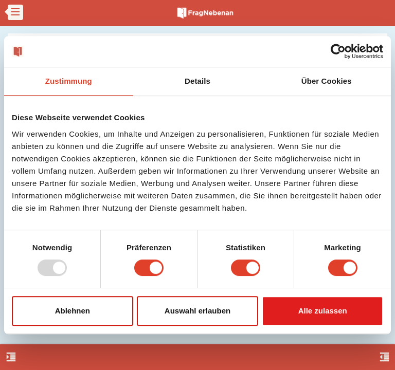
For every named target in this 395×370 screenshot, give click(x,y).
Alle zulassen (322, 310)
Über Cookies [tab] (326, 81)
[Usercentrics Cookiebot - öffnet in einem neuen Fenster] (338, 51)
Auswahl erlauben (197, 310)
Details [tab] (197, 81)
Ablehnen (72, 310)
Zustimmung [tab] (68, 81)
